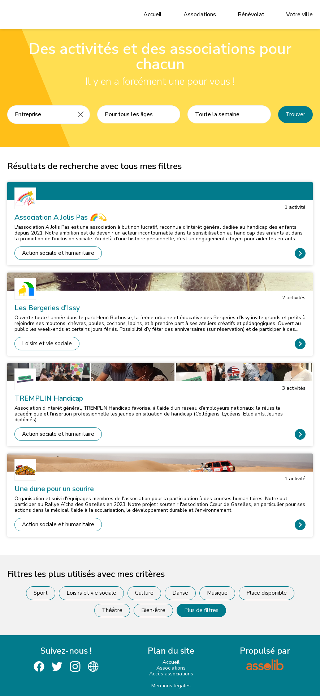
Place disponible (266, 592)
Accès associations (171, 673)
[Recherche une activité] (40, 114)
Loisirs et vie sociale (47, 343)
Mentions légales (171, 685)
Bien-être (153, 610)
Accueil (152, 14)
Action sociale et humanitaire (58, 253)
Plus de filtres (201, 610)
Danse (180, 592)
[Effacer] (81, 114)
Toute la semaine (217, 114)
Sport (41, 592)
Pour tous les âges (129, 114)
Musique (217, 592)
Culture (144, 592)
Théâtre (112, 610)
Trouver (295, 114)
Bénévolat (251, 14)
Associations (199, 14)
